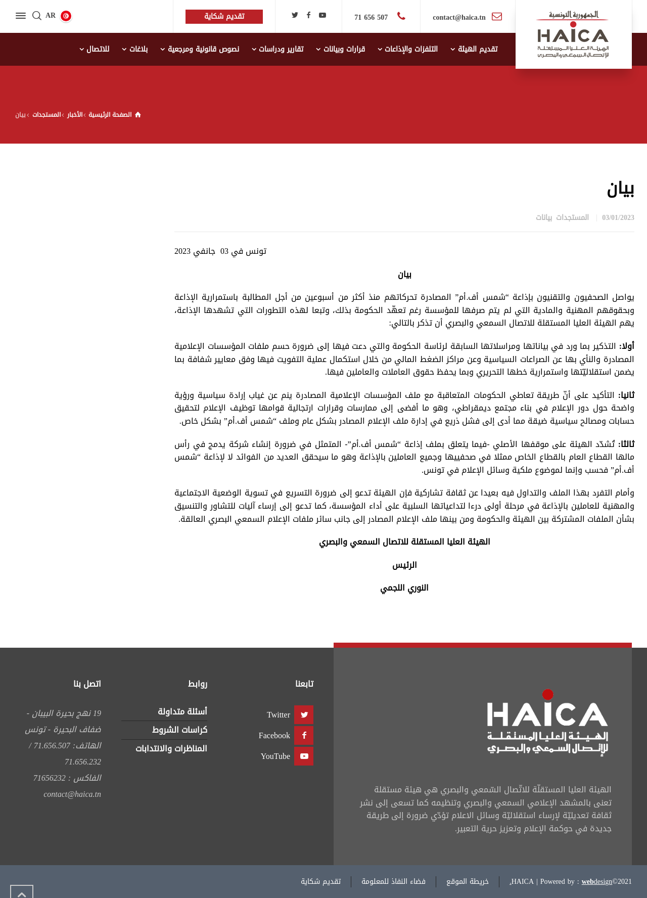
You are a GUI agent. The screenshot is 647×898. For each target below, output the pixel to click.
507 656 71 (372, 17)
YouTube (275, 756)
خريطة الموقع (467, 881)
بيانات (544, 217)
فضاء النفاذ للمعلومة (393, 881)
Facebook (274, 735)
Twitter (278, 715)
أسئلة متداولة (182, 712)
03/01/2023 (618, 217)
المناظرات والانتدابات (171, 748)
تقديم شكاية (321, 881)
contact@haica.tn (459, 17)
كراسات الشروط (179, 730)
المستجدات (572, 217)
